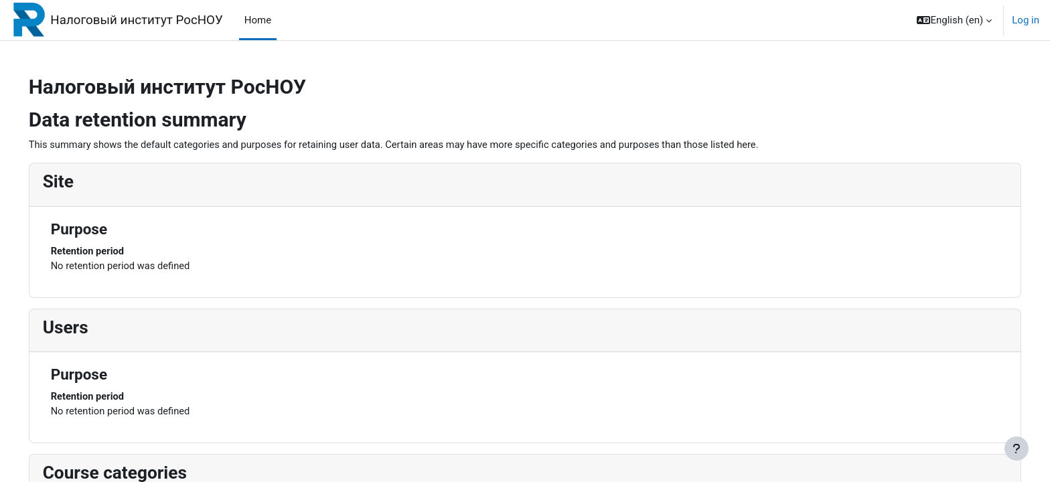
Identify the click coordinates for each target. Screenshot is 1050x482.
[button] (954, 20)
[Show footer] (1016, 448)
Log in (1025, 20)
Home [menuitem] (257, 20)
